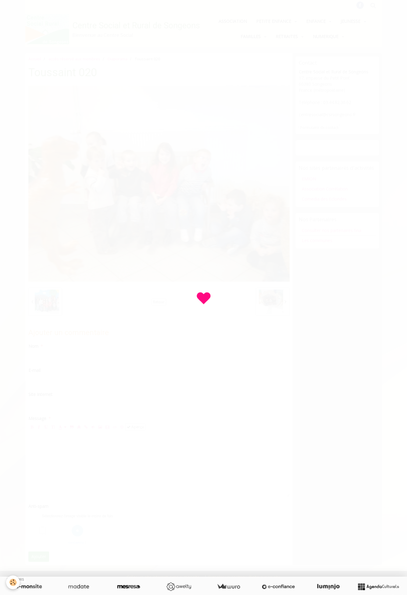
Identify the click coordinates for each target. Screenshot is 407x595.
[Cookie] (13, 582)
